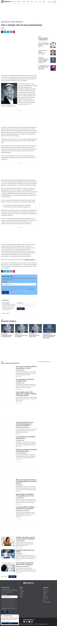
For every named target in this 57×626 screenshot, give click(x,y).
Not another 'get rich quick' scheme (34, 336)
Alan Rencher (20, 485)
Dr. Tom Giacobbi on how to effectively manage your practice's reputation (43, 67)
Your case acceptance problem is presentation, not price (43, 44)
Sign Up (5, 292)
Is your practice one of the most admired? (21, 336)
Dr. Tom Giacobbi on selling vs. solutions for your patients (25, 507)
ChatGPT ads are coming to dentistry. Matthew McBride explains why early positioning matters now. (25, 544)
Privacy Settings (20, 624)
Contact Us (36, 624)
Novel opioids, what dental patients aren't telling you (24, 563)
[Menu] (55, 2)
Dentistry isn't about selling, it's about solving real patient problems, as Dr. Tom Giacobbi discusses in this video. (26, 514)
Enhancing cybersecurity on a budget (25, 551)
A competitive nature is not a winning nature (6, 336)
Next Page (12, 576)
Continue (20, 308)
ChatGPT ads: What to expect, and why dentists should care (25, 538)
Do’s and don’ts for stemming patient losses (25, 437)
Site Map (41, 624)
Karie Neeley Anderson (22, 453)
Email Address (20, 302)
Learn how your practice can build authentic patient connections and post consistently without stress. (26, 399)
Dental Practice (5, 22)
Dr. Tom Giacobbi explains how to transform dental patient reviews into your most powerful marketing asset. (26, 431)
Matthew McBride (20, 540)
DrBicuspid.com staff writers (23, 427)
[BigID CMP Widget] (10, 620)
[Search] (52, 2)
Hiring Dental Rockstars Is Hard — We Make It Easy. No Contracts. (43, 60)
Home (46, 624)
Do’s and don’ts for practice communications (42, 51)
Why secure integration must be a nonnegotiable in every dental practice (26, 481)
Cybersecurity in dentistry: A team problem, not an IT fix (25, 495)
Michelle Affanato (21, 370)
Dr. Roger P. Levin (20, 382)
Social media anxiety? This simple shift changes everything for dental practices (26, 393)
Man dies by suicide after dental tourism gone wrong (26, 450)
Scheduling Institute (29, 259)
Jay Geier (3, 27)
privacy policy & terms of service (8, 608)
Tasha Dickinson (20, 497)
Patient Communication (17, 22)
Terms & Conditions (29, 624)
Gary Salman (19, 553)
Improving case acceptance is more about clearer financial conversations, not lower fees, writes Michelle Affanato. (26, 373)
